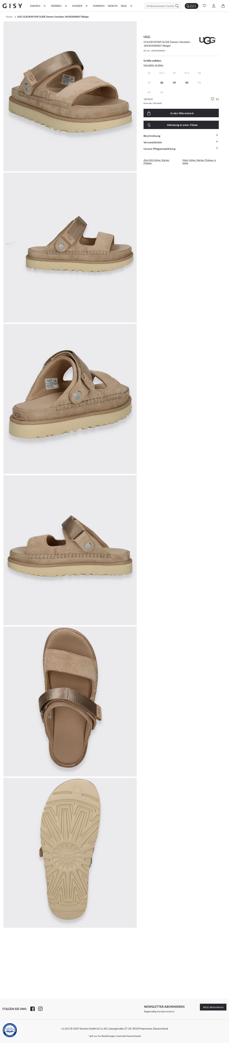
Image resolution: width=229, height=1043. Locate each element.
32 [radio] (149, 72)
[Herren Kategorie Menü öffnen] (65, 5)
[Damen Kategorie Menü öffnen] (44, 5)
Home (9, 16)
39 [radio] (174, 82)
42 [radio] (149, 92)
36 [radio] (199, 72)
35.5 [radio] (186, 72)
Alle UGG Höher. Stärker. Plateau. (157, 161)
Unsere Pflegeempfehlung (181, 148)
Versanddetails (181, 142)
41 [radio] (199, 82)
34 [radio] (174, 72)
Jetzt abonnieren (213, 1007)
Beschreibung (181, 135)
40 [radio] (186, 82)
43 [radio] (161, 92)
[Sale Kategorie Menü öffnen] (131, 5)
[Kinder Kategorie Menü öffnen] (86, 5)
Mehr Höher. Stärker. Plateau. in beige (199, 161)
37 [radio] (149, 82)
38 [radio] (161, 82)
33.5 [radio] (161, 72)
